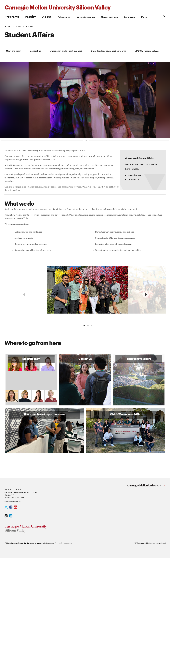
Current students (85, 16)
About (46, 16)
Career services (109, 16)
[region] (85, 377)
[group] (88, 373)
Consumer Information (13, 595)
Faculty (30, 16)
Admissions (64, 16)
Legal (163, 637)
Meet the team (13, 50)
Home (7, 26)
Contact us (35, 50)
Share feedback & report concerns (108, 50)
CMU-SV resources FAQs (147, 50)
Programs (12, 16)
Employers (129, 16)
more (144, 16)
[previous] (24, 377)
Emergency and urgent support (66, 50)
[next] (145, 377)
